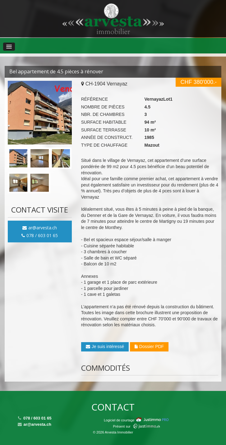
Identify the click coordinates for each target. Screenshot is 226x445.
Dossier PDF (149, 346)
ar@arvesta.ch (39, 228)
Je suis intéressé (105, 346)
